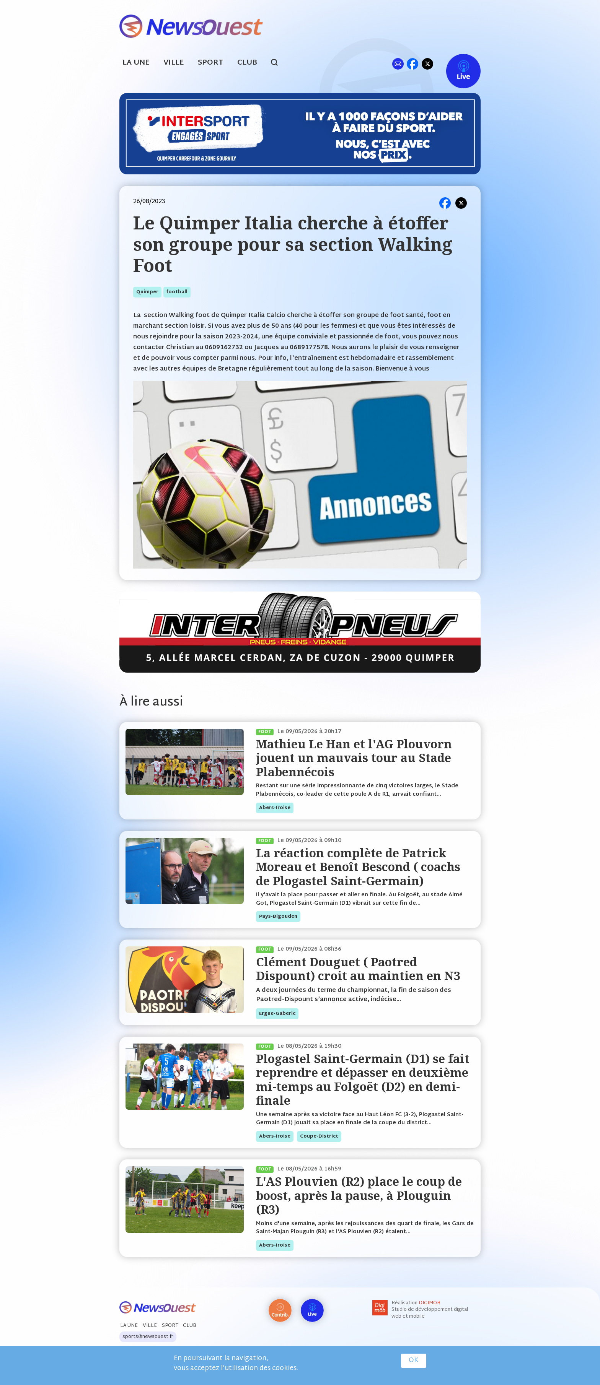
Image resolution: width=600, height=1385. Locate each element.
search (278, 63)
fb (412, 63)
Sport (210, 63)
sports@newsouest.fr (147, 1336)
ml (397, 63)
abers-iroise (274, 808)
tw (427, 63)
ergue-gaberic (277, 1013)
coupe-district (319, 1136)
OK (414, 1360)
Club (247, 63)
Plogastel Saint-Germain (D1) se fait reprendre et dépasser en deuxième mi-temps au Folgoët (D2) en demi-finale (363, 1079)
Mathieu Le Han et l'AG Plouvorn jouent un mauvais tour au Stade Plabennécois (354, 758)
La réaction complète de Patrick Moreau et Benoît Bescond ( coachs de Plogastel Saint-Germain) (358, 867)
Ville (173, 63)
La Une (136, 63)
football (177, 292)
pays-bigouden (278, 916)
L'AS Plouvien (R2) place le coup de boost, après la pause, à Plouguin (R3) (359, 1195)
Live (455, 63)
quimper (147, 292)
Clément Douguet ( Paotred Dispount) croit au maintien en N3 (358, 968)
